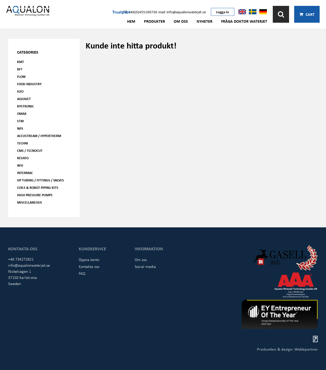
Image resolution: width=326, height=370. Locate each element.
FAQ (82, 273)
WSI (20, 165)
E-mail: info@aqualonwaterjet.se (180, 11)
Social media (145, 266)
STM (20, 120)
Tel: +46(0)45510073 (139, 11)
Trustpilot (121, 12)
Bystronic (25, 106)
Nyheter (204, 21)
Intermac (25, 172)
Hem (131, 21)
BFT (19, 69)
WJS (20, 128)
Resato (23, 157)
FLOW (21, 76)
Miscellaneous (29, 202)
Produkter (154, 21)
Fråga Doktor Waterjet (244, 21)
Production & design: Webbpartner (287, 349)
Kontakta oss (89, 266)
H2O (20, 91)
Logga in (222, 11)
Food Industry (29, 83)
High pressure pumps (34, 194)
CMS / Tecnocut (30, 150)
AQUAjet (24, 98)
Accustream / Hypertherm (39, 135)
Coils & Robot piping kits (37, 187)
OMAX (21, 113)
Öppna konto (89, 259)
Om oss (181, 21)
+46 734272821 (21, 259)
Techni (22, 143)
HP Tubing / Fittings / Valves (40, 180)
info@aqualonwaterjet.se (29, 265)
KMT (20, 61)
